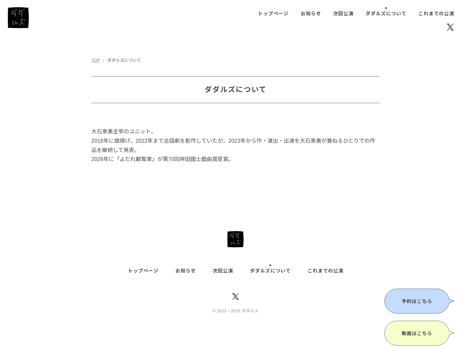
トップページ (273, 13)
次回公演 (343, 13)
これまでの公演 (436, 13)
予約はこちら (417, 301)
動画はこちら (417, 333)
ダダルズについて (386, 13)
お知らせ (311, 13)
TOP (95, 60)
